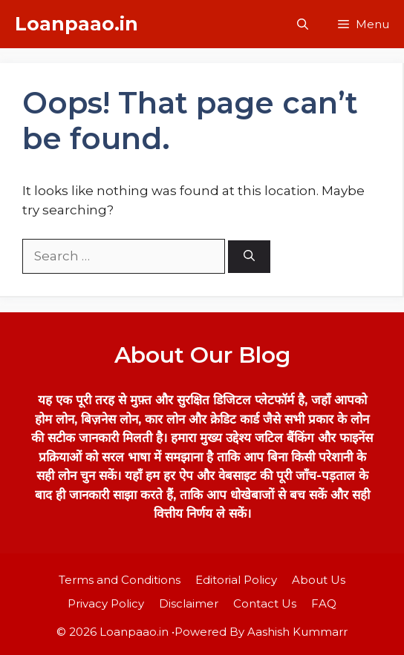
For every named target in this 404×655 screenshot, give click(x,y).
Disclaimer (188, 603)
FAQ (323, 603)
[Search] (249, 257)
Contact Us (264, 603)
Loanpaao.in (76, 24)
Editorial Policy (236, 580)
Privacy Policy (106, 603)
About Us (318, 580)
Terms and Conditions (119, 580)
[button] (302, 24)
